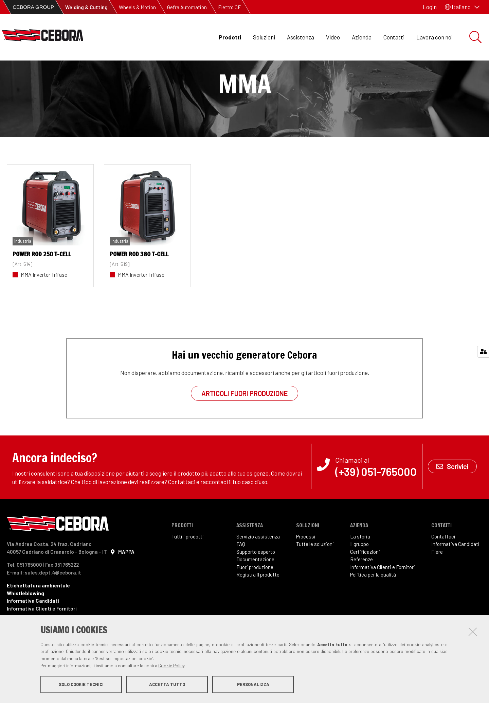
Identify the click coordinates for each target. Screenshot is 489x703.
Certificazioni (365, 583)
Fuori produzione (254, 599)
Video (333, 37)
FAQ (240, 575)
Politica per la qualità (373, 606)
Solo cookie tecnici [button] (81, 685)
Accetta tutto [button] (167, 685)
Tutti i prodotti (187, 568)
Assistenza (300, 37)
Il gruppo (359, 575)
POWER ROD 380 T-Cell (139, 285)
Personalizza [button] (253, 685)
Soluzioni (264, 37)
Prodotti (230, 37)
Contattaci (443, 568)
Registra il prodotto (257, 606)
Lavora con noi (434, 37)
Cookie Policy (171, 666)
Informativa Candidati (455, 575)
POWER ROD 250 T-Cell (42, 285)
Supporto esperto (255, 583)
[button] (462, 7)
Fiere (437, 583)
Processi (305, 568)
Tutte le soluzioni (315, 575)
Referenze (361, 591)
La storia (360, 568)
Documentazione (255, 591)
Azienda (362, 37)
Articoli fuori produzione (244, 425)
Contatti (393, 37)
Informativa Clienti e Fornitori (382, 599)
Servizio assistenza (258, 568)
